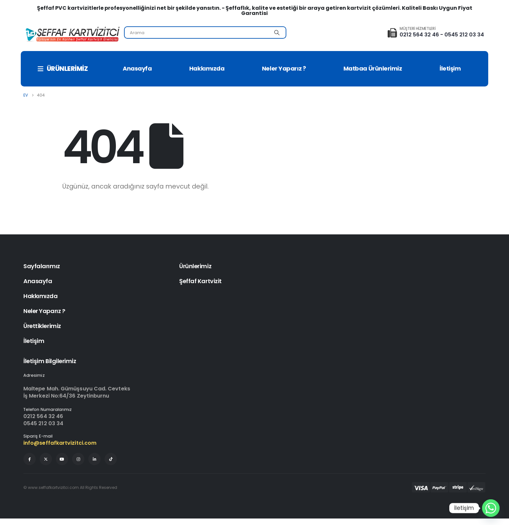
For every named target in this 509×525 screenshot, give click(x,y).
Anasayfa (137, 68)
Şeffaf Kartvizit (200, 281)
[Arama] (277, 32)
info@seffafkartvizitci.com (59, 443)
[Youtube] (62, 459)
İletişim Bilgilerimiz (49, 361)
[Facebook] (29, 459)
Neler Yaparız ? (284, 68)
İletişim (450, 68)
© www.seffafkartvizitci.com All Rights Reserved (70, 487)
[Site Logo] (72, 34)
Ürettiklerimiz (42, 326)
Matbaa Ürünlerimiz (372, 68)
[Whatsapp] (491, 508)
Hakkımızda (207, 68)
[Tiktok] (111, 459)
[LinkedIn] (94, 459)
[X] (46, 459)
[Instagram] (78, 459)
